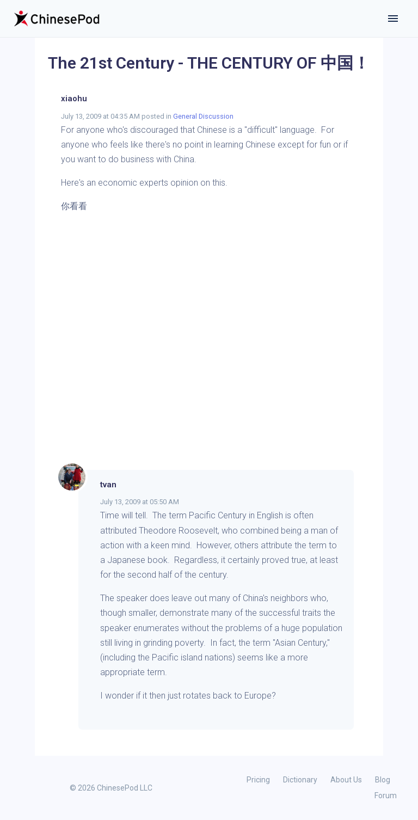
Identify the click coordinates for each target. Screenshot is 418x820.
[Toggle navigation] (393, 19)
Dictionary (300, 779)
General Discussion (203, 116)
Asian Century (300, 643)
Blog (382, 779)
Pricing (258, 779)
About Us (346, 779)
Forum (385, 795)
